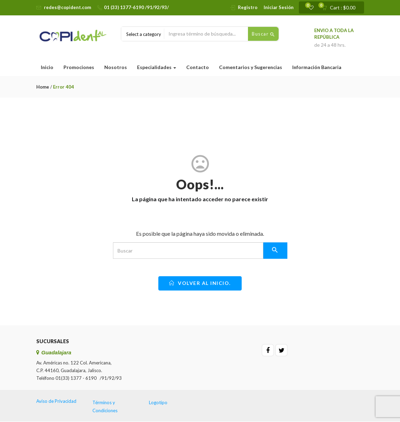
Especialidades (156, 67)
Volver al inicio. (200, 283)
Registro (247, 7)
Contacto (197, 67)
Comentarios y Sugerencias (250, 67)
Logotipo (158, 402)
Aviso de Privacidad (56, 401)
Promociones (78, 67)
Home (42, 87)
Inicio (47, 67)
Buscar (263, 34)
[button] (341, 7)
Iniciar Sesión (279, 7)
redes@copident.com (67, 7)
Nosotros (115, 67)
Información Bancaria (316, 67)
